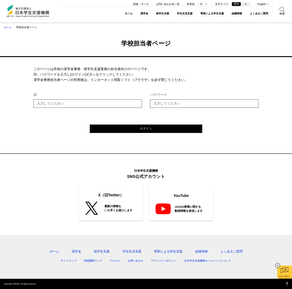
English (262, 4)
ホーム (129, 13)
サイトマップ (69, 260)
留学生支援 (162, 13)
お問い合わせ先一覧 (168, 4)
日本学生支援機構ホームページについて (207, 260)
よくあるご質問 (259, 13)
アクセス (115, 260)
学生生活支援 (185, 13)
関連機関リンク (93, 260)
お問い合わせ (135, 260)
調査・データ (141, 4)
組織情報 (237, 13)
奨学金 (144, 13)
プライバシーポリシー (164, 260)
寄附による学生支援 (212, 13)
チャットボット (284, 276)
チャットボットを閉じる (277, 265)
